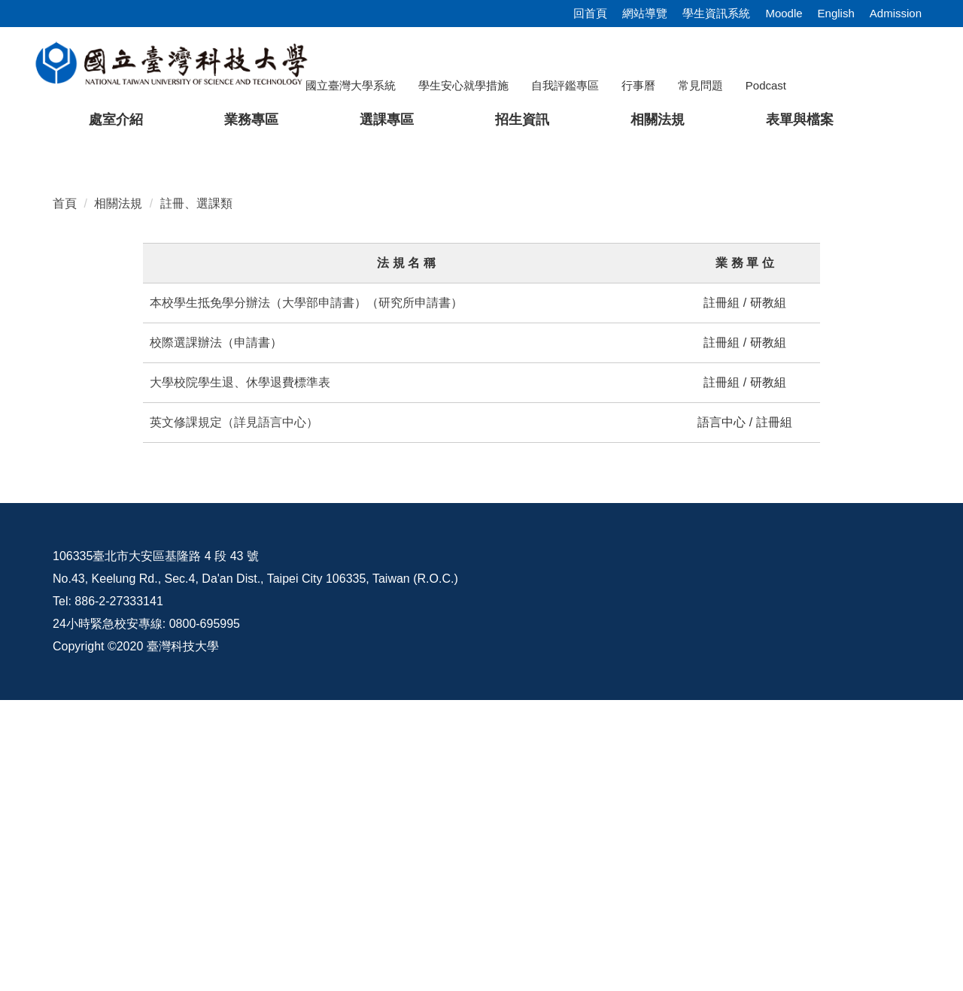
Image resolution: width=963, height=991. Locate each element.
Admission (896, 13)
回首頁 (590, 13)
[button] (35, 289)
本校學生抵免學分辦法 (210, 593)
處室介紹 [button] (116, 119)
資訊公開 (595, 847)
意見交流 (712, 847)
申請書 (252, 633)
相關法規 (118, 494)
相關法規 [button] (657, 119)
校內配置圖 (835, 847)
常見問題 (700, 85)
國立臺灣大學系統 (350, 85)
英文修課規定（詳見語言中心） (234, 713)
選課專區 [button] (387, 119)
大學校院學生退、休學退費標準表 (240, 673)
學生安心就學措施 (463, 85)
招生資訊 (522, 119)
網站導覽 (644, 13)
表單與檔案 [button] (800, 119)
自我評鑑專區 (565, 85)
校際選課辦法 (186, 633)
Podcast (766, 85)
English (836, 13)
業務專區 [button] (251, 119)
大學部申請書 (318, 593)
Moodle (783, 13)
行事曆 (638, 85)
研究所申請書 (414, 593)
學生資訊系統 (716, 13)
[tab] (736, 425)
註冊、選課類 (196, 494)
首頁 (65, 494)
